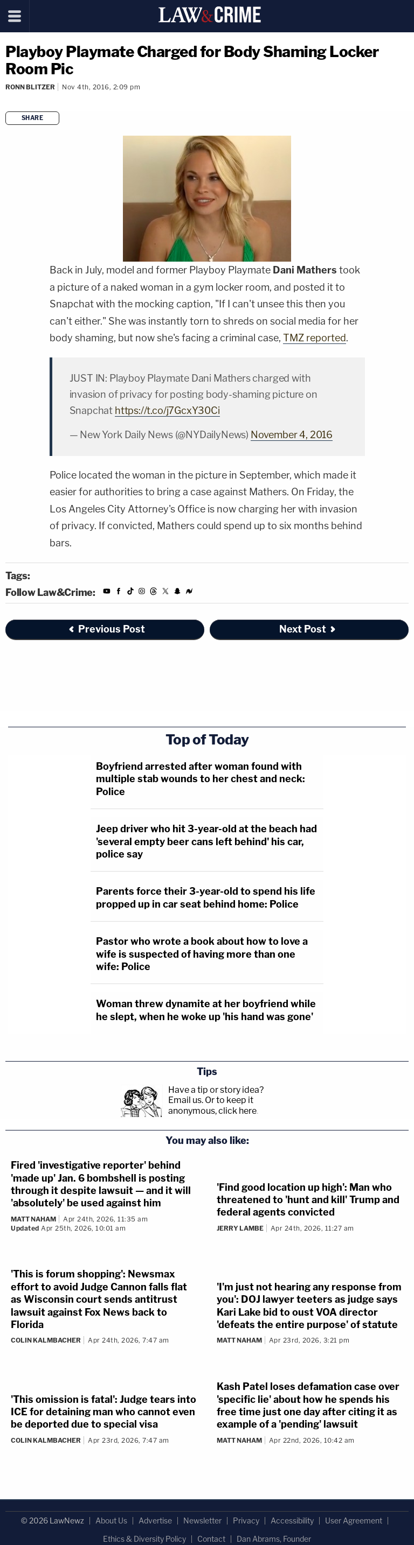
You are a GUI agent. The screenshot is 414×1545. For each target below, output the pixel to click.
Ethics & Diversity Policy (144, 1538)
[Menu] (15, 16)
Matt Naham (33, 1219)
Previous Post (106, 629)
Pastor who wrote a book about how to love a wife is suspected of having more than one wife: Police (202, 954)
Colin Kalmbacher (46, 1340)
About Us (111, 1520)
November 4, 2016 (292, 434)
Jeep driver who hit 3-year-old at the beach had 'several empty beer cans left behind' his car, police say (206, 841)
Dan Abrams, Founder (274, 1538)
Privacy (246, 1520)
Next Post (308, 629)
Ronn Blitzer (30, 87)
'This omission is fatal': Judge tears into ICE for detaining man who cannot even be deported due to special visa (103, 1412)
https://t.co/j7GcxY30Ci (167, 410)
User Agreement (353, 1520)
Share (33, 118)
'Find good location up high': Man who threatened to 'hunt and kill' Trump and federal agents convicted (308, 1200)
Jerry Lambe (240, 1228)
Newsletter (202, 1520)
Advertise (155, 1520)
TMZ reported (314, 337)
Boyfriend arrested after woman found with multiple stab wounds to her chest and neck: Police (200, 779)
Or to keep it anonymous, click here (212, 1105)
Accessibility (292, 1520)
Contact (211, 1538)
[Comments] (7, 101)
